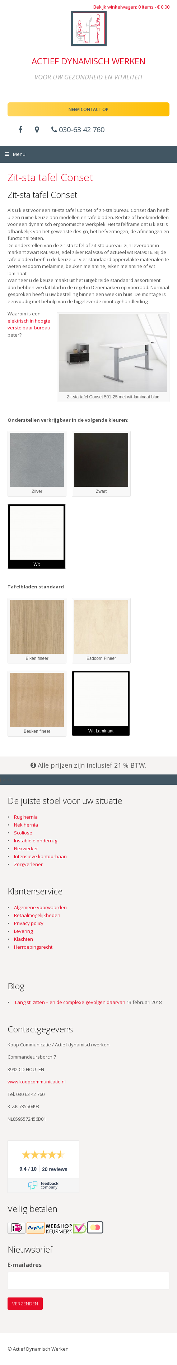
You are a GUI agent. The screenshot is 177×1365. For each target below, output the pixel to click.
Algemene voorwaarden (40, 907)
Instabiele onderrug (35, 840)
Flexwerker (26, 848)
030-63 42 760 (77, 129)
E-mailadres (25, 1265)
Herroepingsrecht (33, 947)
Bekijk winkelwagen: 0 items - (131, 7)
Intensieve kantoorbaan (40, 856)
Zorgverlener (28, 864)
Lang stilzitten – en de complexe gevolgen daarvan (70, 1002)
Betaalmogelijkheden (37, 915)
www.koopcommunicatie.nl (37, 1081)
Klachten (23, 939)
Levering (23, 931)
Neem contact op (88, 109)
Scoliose (23, 832)
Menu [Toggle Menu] (14, 154)
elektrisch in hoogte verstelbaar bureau (29, 324)
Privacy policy (28, 923)
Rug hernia (26, 817)
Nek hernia (26, 825)
